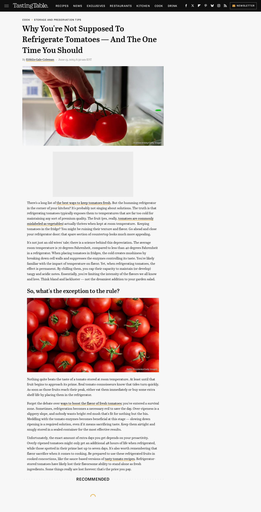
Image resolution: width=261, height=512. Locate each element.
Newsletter (243, 5)
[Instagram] (219, 6)
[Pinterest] (206, 6)
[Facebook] (186, 6)
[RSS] (225, 6)
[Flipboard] (199, 6)
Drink (172, 6)
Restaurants (121, 6)
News (77, 6)
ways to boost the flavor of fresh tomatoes (91, 403)
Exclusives (96, 6)
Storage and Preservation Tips (57, 19)
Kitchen (143, 6)
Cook (159, 6)
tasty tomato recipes (120, 458)
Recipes (62, 6)
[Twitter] (192, 6)
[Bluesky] (212, 6)
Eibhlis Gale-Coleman (40, 59)
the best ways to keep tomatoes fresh (84, 202)
